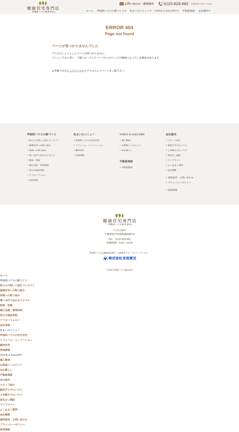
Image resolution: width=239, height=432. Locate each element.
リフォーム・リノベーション (90, 145)
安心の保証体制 (36, 170)
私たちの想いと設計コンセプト (44, 140)
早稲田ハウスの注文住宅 (87, 140)
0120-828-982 (176, 3)
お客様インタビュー (131, 145)
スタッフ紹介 (174, 140)
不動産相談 (188, 10)
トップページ (74, 70)
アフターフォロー (37, 175)
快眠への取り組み (37, 150)
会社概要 (172, 170)
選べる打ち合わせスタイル (42, 155)
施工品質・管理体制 (39, 165)
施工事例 (126, 140)
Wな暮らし (127, 150)
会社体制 (33, 180)
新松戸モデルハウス (177, 145)
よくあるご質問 (175, 165)
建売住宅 (80, 150)
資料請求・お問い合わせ (181, 177)
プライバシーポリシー (179, 182)
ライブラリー (174, 160)
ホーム (89, 10)
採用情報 (172, 190)
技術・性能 (34, 160)
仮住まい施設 (174, 155)
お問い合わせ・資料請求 (139, 3)
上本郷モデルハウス (177, 150)
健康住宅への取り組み (40, 145)
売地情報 (80, 155)
